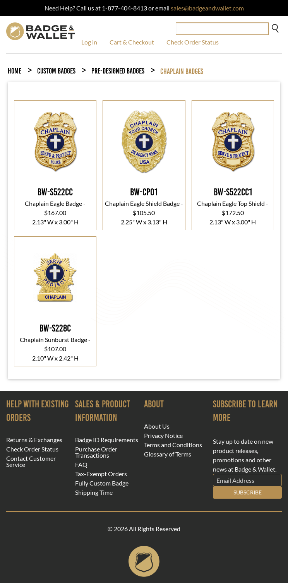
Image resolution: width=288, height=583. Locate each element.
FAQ (81, 465)
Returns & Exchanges (34, 440)
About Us (157, 426)
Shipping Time (94, 492)
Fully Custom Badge (102, 483)
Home (14, 71)
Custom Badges (56, 71)
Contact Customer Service (31, 461)
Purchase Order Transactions (96, 452)
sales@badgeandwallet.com (207, 8)
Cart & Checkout (132, 42)
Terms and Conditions (173, 445)
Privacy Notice (163, 436)
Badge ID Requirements (106, 440)
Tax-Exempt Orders (101, 474)
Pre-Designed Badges (117, 71)
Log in (89, 42)
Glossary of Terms (167, 454)
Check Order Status (192, 42)
